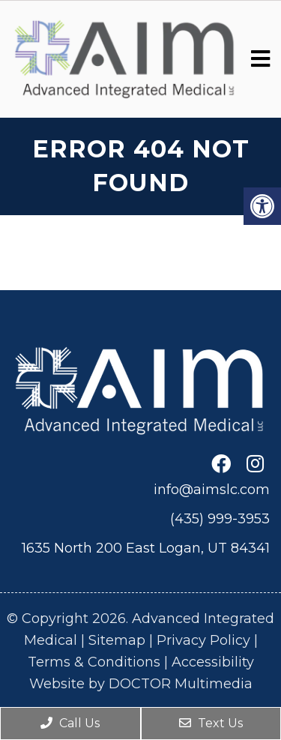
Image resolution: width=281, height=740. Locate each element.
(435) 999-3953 (220, 519)
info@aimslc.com (212, 489)
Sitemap (116, 640)
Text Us (211, 723)
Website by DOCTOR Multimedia (141, 684)
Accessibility (213, 662)
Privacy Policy (203, 640)
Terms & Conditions (94, 662)
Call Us (70, 723)
